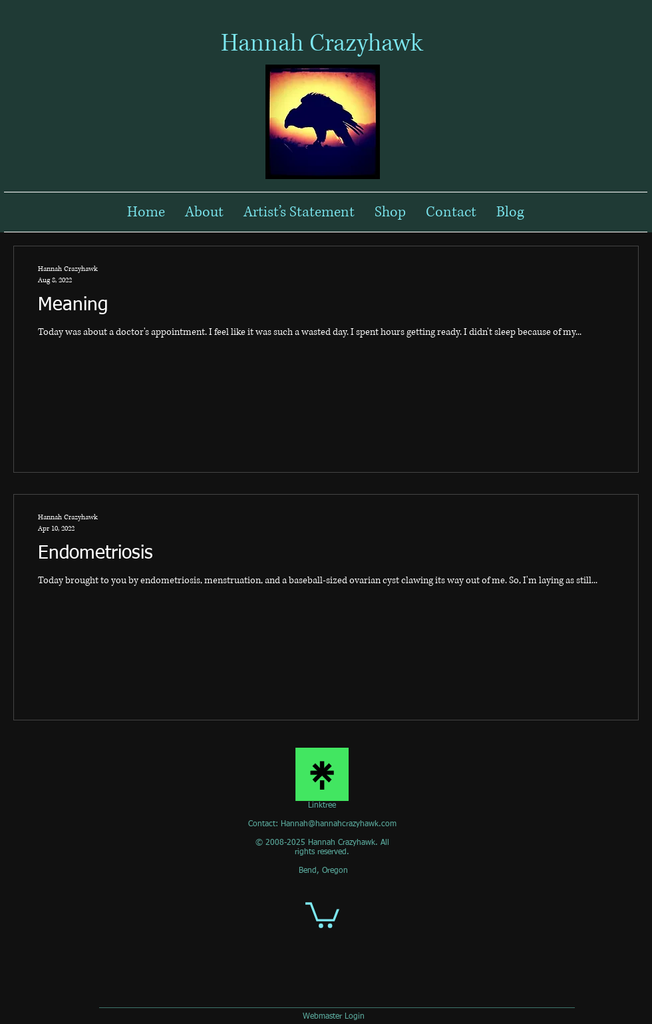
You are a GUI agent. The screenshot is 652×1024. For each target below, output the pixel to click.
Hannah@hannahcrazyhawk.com (339, 824)
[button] (322, 913)
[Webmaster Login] (333, 1017)
